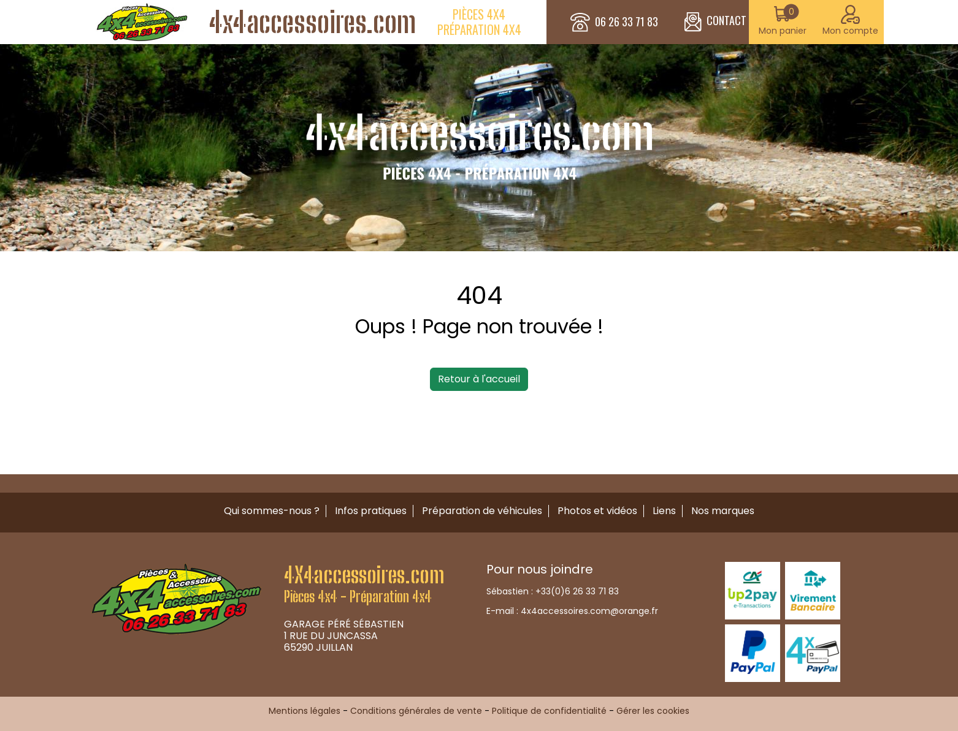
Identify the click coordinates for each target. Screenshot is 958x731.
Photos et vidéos (597, 511)
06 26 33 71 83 (626, 22)
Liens (664, 511)
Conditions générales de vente (416, 711)
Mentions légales (304, 711)
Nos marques (722, 511)
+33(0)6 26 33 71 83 (577, 591)
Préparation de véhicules (482, 511)
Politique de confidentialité (549, 711)
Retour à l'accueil (479, 379)
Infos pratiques (371, 511)
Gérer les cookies (652, 711)
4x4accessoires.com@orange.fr (589, 611)
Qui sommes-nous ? (272, 511)
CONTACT (715, 22)
